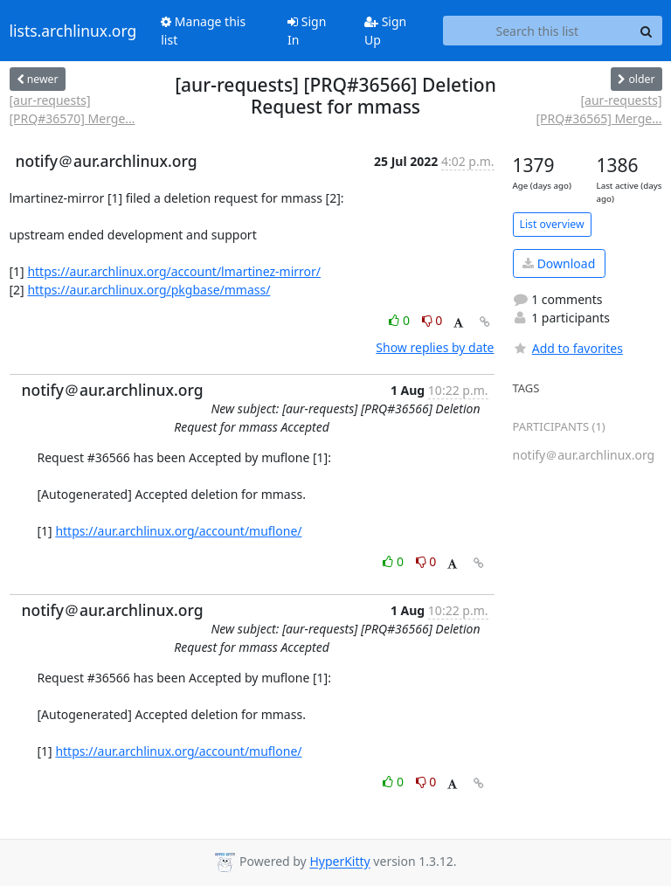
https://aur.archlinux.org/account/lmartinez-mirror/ (174, 271)
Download (558, 263)
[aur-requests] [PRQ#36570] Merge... (72, 109)
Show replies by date (435, 347)
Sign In (306, 30)
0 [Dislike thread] (432, 320)
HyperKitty (339, 862)
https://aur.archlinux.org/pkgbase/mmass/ (148, 289)
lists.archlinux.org (73, 30)
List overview (552, 224)
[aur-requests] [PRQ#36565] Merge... (598, 109)
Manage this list (203, 30)
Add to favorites (568, 348)
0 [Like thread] (400, 320)
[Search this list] (537, 30)
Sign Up (385, 30)
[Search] (646, 30)
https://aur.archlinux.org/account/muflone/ (178, 531)
